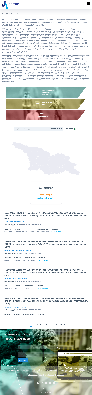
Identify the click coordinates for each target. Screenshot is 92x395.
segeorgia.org (38, 370)
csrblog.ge (81, 370)
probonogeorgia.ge (34, 375)
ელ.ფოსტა (21, 351)
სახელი (20, 343)
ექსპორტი (69, 128)
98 (64, 325)
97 (61, 325)
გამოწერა (23, 360)
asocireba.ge (52, 370)
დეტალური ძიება (56, 128)
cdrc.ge (26, 370)
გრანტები (14, 14)
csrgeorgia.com (67, 370)
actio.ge (60, 375)
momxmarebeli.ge (12, 370)
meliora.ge (49, 375)
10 (56, 325)
